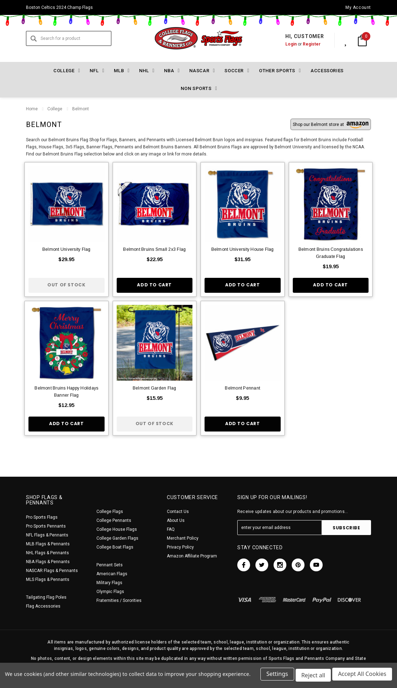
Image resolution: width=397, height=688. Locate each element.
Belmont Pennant (242, 388)
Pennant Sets (109, 564)
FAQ (171, 529)
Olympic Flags (110, 591)
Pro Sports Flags (42, 517)
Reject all (312, 677)
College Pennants (113, 520)
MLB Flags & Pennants (48, 543)
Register (304, 44)
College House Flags (116, 529)
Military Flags (109, 582)
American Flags (111, 573)
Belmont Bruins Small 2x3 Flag (154, 249)
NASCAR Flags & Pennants (52, 570)
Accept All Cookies (362, 677)
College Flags (109, 511)
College (54, 108)
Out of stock (66, 285)
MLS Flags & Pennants (47, 579)
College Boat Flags (114, 547)
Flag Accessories (43, 606)
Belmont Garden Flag (154, 388)
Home (32, 108)
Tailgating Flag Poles (46, 597)
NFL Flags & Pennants (47, 535)
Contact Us (178, 511)
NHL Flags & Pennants (47, 552)
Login (283, 44)
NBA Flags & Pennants (48, 561)
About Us (176, 520)
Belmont (80, 108)
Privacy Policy (180, 547)
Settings (274, 677)
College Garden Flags (117, 538)
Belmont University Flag (66, 249)
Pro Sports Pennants (46, 526)
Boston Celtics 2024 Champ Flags (59, 7)
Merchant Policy (182, 538)
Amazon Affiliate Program (192, 556)
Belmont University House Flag (242, 249)
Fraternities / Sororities (119, 600)
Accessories (327, 70)
